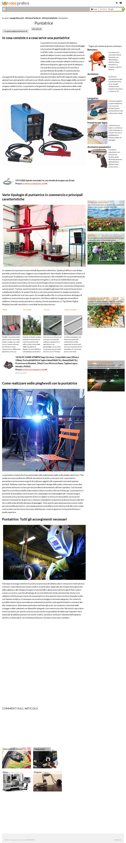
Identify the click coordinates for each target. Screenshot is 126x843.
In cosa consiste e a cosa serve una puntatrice (36, 38)
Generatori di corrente (13, 749)
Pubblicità (117, 840)
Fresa (5, 772)
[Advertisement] (28, 15)
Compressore (39, 749)
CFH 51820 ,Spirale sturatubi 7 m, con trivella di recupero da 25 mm (44, 180)
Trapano (38, 772)
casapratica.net (17, 18)
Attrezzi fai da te (33, 18)
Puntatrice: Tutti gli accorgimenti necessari (34, 519)
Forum (94, 9)
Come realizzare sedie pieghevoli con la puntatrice (39, 383)
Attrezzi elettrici (49, 18)
